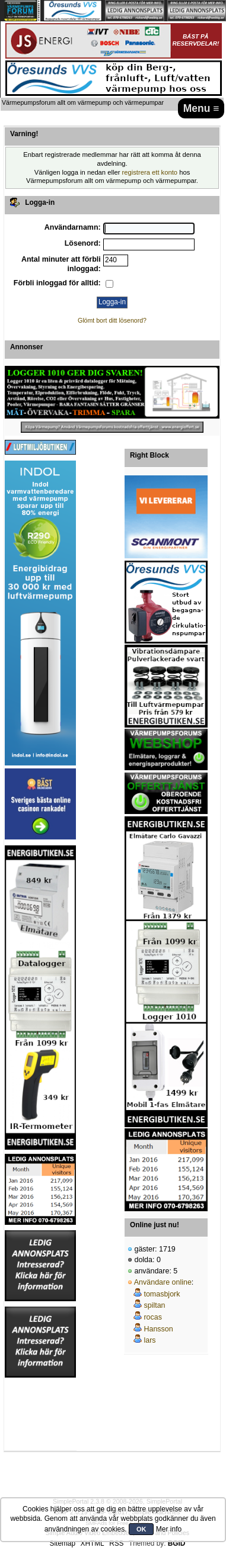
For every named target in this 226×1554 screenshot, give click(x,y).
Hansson (158, 1329)
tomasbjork (162, 1294)
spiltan (154, 1305)
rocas (153, 1317)
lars (149, 1340)
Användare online (163, 1282)
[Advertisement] (40, 1414)
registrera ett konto (150, 172)
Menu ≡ (201, 108)
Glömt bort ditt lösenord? (112, 320)
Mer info (169, 1529)
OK (141, 1529)
